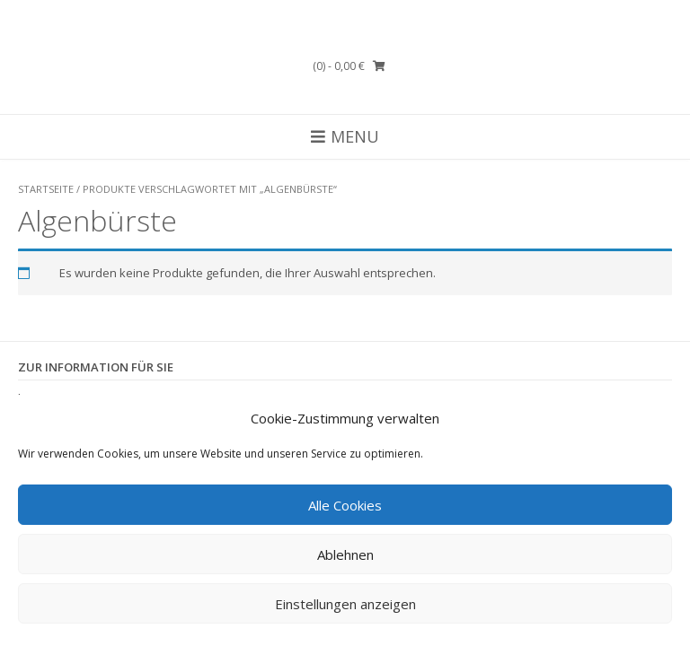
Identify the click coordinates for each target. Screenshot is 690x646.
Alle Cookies (345, 505)
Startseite (46, 189)
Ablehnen (345, 554)
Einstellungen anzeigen (345, 604)
